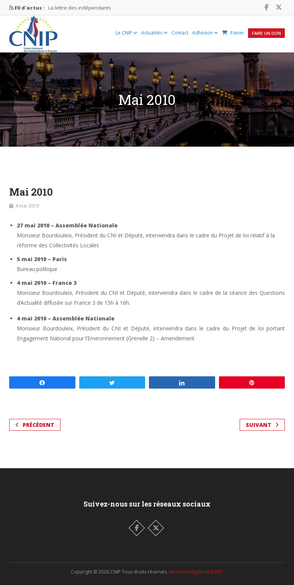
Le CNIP (126, 32)
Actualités (154, 32)
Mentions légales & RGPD (196, 572)
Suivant (262, 424)
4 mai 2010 (27, 206)
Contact (180, 32)
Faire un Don (266, 33)
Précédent (34, 424)
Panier (233, 32)
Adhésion (205, 32)
